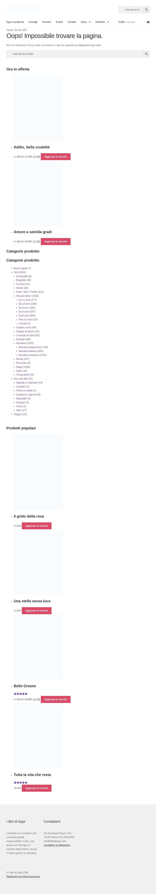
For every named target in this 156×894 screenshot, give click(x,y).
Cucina (20, 284)
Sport (19, 371)
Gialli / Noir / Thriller (26, 292)
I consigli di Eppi (25, 335)
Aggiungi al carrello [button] (55, 156)
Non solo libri (21, 378)
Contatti (72, 22)
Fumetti (23, 323)
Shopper (20, 402)
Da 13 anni (24, 304)
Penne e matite (24, 390)
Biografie (21, 280)
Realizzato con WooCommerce (23, 876)
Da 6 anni (24, 311)
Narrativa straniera (29, 355)
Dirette (19, 288)
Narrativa (21, 343)
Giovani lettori (23, 296)
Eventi (59, 22)
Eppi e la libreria (15, 22)
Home (9, 30)
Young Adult (22, 374)
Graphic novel (23, 327)
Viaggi (17, 414)
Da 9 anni (24, 315)
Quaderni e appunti (26, 394)
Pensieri (46, 22)
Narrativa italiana (28, 351)
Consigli (33, 22)
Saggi (19, 367)
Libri (16, 272)
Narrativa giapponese (30, 347)
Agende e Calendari (27, 382)
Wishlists (100, 22)
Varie (19, 410)
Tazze (19, 406)
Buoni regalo (20, 268)
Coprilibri (21, 386)
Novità (19, 359)
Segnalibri (21, 398)
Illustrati (20, 339)
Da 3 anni (24, 307)
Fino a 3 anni (26, 319)
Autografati (22, 276)
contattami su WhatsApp (57, 845)
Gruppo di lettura (25, 331)
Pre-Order (21, 363)
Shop (84, 22)
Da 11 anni (24, 300)
